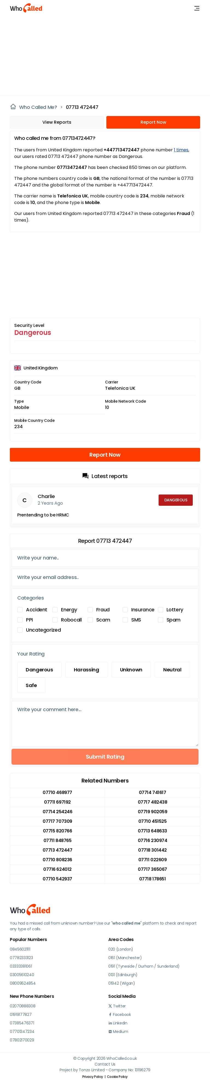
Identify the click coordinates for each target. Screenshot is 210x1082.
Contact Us (105, 1064)
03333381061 (21, 966)
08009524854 (23, 983)
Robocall (71, 619)
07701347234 (22, 1031)
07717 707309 (57, 821)
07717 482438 (152, 802)
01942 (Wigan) (121, 983)
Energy (69, 609)
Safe (31, 685)
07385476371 (22, 1023)
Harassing (86, 669)
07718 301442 (152, 850)
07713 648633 (152, 831)
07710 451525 (152, 821)
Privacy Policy (92, 1076)
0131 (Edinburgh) (123, 975)
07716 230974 (152, 840)
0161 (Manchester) (125, 957)
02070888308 (22, 1006)
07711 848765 (57, 840)
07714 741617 (152, 792)
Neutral (172, 669)
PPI (29, 619)
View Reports (56, 122)
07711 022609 (152, 860)
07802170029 (22, 1040)
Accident (36, 609)
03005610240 (22, 975)
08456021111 (20, 949)
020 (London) (120, 949)
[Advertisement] (101, 54)
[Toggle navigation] (197, 8)
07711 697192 (57, 802)
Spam (174, 619)
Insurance (142, 609)
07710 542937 (57, 879)
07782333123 (21, 957)
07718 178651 (152, 879)
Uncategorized (43, 629)
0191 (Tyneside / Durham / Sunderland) (144, 966)
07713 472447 (82, 107)
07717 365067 (152, 869)
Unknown (131, 669)
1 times (181, 150)
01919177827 (20, 1014)
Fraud (103, 609)
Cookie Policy (117, 1076)
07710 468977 (57, 792)
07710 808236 (57, 860)
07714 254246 (57, 812)
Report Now (153, 122)
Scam (103, 619)
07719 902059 (152, 812)
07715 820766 (57, 831)
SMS (136, 619)
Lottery (175, 609)
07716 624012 (57, 869)
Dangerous (39, 669)
